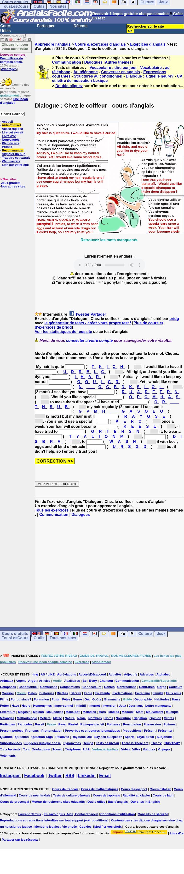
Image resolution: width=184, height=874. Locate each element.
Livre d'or (9, 136)
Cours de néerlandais (34, 795)
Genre (77, 699)
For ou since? (21, 699)
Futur (55, 699)
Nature (70, 718)
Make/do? (73, 712)
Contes (109, 687)
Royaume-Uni (82, 737)
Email (105, 775)
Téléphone (72, 749)
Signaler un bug (13, 154)
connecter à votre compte (89, 340)
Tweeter (82, 314)
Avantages (9, 69)
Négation (140, 718)
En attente (102, 693)
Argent (21, 680)
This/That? (172, 743)
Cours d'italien (160, 789)
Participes (7, 724)
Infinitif (80, 705)
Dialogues (93, 62)
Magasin (24, 712)
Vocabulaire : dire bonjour (113, 68)
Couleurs (175, 687)
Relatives (62, 737)
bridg (174, 319)
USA (86, 749)
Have (15, 705)
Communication (66, 62)
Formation (41, 699)
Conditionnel (27, 687)
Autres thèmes (118, 62)
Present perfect (11, 730)
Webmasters (11, 161)
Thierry (156, 743)
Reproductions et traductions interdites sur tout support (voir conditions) (54, 820)
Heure (26, 705)
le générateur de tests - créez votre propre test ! (87, 323)
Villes (136, 749)
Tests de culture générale (71, 795)
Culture (145, 634)
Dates (32, 693)
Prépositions (132, 730)
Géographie (143, 699)
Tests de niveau (107, 743)
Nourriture (123, 718)
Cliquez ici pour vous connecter (15, 46)
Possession (152, 724)
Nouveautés (11, 139)
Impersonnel (63, 705)
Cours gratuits (15, 634)
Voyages (164, 749)
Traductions (41, 749)
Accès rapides (12, 129)
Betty (93, 680)
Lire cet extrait (12, 132)
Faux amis (173, 693)
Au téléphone (86, 72)
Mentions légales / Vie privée (55, 826)
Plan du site (10, 143)
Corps (161, 687)
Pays (62, 724)
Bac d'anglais (118, 801)
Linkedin (87, 775)
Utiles (5, 31)
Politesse (113, 724)
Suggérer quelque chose (42, 743)
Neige (81, 718)
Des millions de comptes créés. (12, 58)
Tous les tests (10, 749)
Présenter (165, 730)
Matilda (114, 712)
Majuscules (54, 712)
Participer (46, 26)
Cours (5, 26)
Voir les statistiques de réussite (63, 332)
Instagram (10, 775)
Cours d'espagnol (134, 789)
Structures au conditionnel (98, 76)
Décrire (75, 693)
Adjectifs (130, 674)
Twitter (55, 775)
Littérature (7, 712)
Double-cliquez (69, 86)
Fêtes (66, 699)
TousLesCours (15, 6)
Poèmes (170, 724)
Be (85, 680)
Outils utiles (96, 801)
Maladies (89, 712)
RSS (69, 775)
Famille (158, 693)
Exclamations (122, 693)
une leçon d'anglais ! (14, 100)
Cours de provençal (14, 801)
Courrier (8, 693)
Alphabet (163, 674)
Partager (98, 314)
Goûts (96, 699)
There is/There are (135, 743)
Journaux (136, 705)
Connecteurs (91, 687)
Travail (57, 749)
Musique (172, 712)
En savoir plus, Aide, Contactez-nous (71, 814)
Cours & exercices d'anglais (100, 44)
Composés (8, 687)
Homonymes (42, 705)
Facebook (34, 775)
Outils (39, 6)
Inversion (109, 705)
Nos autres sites (13, 186)
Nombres (95, 718)
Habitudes (161, 699)
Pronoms (32, 730)
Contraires (147, 687)
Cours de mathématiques (99, 789)
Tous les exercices (52, 510)
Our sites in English (145, 801)
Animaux (6, 680)
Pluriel (73, 724)
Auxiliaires (72, 680)
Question (22, 737)
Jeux (161, 634)
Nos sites (58, 6)
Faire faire (142, 693)
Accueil (7, 121)
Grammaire (112, 699)
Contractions (126, 687)
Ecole (88, 693)
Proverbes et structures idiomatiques (92, 730)
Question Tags (42, 737)
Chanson (106, 680)
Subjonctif (164, 737)
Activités (115, 674)
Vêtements (8, 755)
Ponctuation (132, 724)
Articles (45, 680)
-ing (35, 674)
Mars (102, 712)
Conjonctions (70, 687)
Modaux (127, 712)
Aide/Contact (11, 125)
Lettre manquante (158, 705)
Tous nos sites (63, 638)
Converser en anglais (120, 72)
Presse (7, 147)
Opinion (155, 718)
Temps (88, 743)
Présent (149, 730)
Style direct (145, 737)
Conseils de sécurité (153, 814)
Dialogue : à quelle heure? (149, 76)
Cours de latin (163, 795)
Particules (24, 724)
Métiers (45, 718)
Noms (108, 718)
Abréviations (66, 674)
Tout (26, 749)
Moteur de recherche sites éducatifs (58, 801)
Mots (139, 712)
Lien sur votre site (15, 165)
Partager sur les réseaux (20, 839)
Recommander (12, 150)
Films (4, 699)
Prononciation (51, 730)
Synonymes (72, 743)
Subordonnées (11, 743)
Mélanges (7, 718)
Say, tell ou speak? (108, 737)
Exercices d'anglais (148, 44)
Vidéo (125, 749)
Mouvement (154, 712)
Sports (130, 737)
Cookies (85, 826)
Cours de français (65, 789)
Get (87, 699)
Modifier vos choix (108, 826)
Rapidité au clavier (136, 795)
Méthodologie (27, 718)
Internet (94, 705)
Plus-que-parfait (92, 724)
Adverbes (147, 674)
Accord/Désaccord (92, 674)
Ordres (169, 718)
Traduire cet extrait (16, 157)
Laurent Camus (29, 814)
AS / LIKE (48, 674)
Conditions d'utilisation (117, 814)
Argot (32, 680)
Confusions (49, 687)
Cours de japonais (106, 795)
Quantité (6, 737)
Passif (39, 724)
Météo (57, 718)
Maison (38, 712)
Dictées (62, 693)
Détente (81, 26)
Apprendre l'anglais (52, 44)
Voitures (149, 749)
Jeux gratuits (10, 183)
